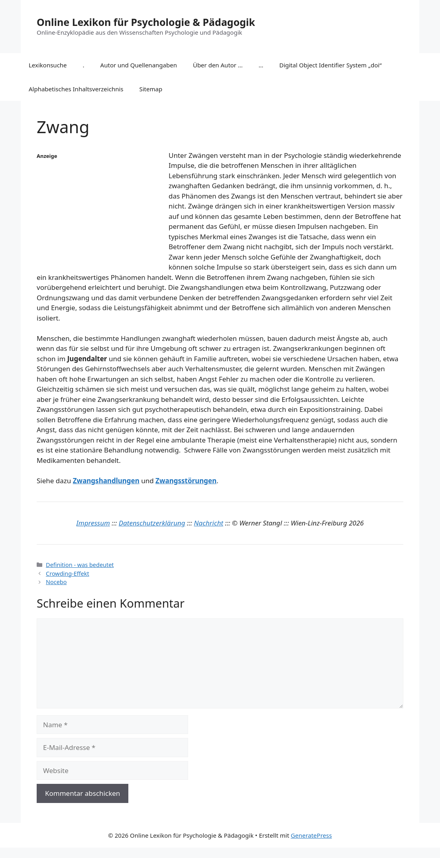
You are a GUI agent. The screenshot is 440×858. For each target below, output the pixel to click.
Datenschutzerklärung (152, 522)
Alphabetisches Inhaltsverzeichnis (76, 89)
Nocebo (56, 582)
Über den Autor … (218, 65)
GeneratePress (311, 835)
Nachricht (209, 522)
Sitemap (151, 89)
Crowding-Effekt (67, 573)
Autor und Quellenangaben (138, 65)
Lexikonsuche (48, 65)
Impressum (93, 522)
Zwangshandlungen (106, 480)
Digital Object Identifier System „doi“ (330, 65)
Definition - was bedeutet (80, 565)
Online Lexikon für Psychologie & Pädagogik (146, 22)
